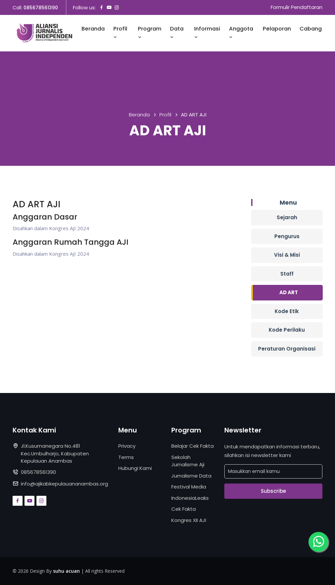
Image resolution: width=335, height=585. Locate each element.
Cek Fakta (183, 508)
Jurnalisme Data (191, 475)
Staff (287, 273)
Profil (120, 32)
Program (149, 32)
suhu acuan (66, 571)
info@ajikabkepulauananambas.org (64, 483)
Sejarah (287, 217)
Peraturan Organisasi (286, 348)
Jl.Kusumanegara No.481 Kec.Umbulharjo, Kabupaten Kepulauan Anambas (55, 453)
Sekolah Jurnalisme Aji (187, 461)
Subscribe (273, 490)
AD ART (288, 292)
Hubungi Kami (135, 468)
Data (177, 32)
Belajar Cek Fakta (192, 445)
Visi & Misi (287, 254)
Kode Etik (287, 311)
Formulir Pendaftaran (296, 7)
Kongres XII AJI (188, 520)
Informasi (207, 32)
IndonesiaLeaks (190, 497)
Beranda (93, 29)
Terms (126, 457)
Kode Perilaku (287, 329)
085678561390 (41, 7)
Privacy (127, 445)
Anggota (241, 32)
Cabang (311, 29)
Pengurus (287, 236)
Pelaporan (277, 29)
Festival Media (188, 486)
